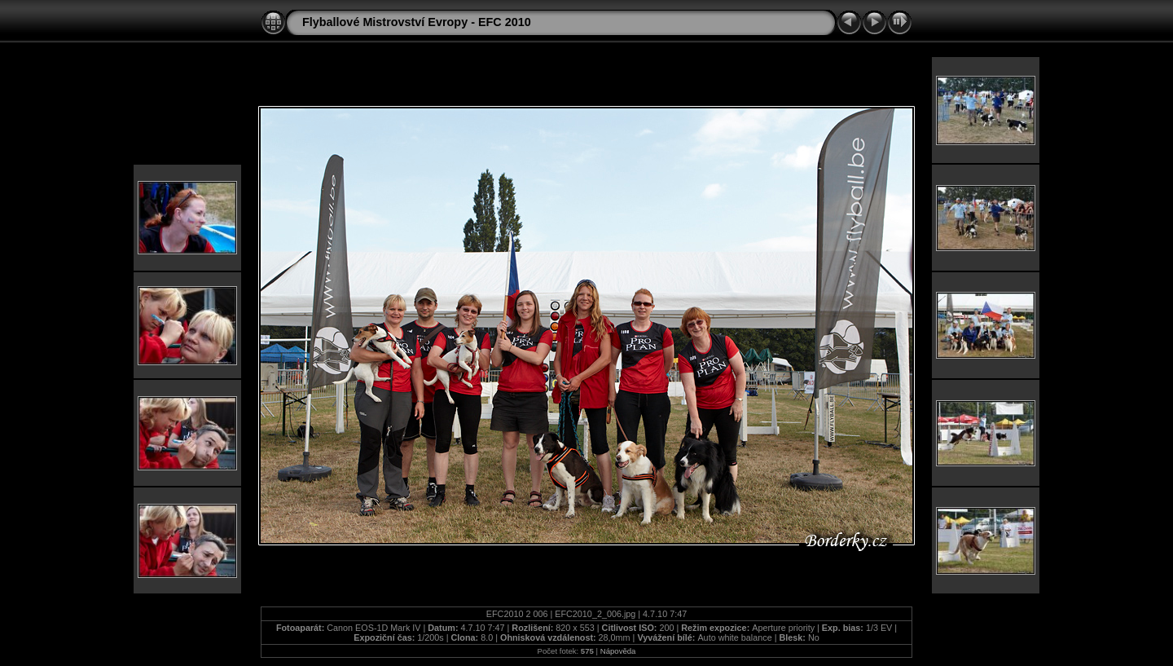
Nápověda (618, 650)
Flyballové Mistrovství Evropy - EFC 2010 (416, 22)
